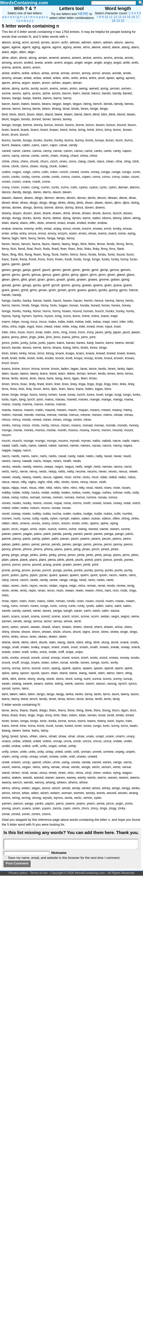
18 (113, 21)
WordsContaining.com (24, 2)
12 (115, 17)
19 (118, 21)
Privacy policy (18, 873)
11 (111, 17)
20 (122, 21)
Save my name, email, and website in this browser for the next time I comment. (64, 858)
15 (128, 17)
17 (137, 17)
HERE (83, 13)
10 (106, 17)
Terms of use (39, 873)
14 (124, 17)
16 (133, 17)
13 (120, 17)
